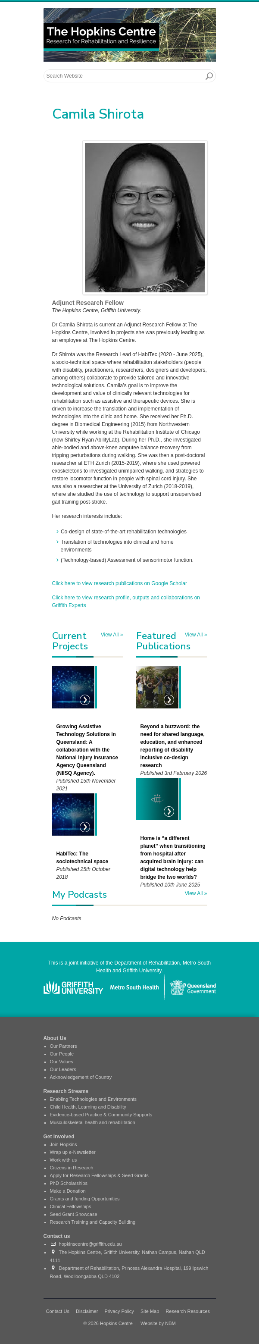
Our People (62, 1053)
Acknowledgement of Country (81, 1077)
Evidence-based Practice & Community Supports (101, 1114)
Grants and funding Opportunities (85, 1198)
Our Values (61, 1061)
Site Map (149, 1311)
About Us (55, 1038)
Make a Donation (68, 1191)
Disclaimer (87, 1311)
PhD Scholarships (68, 1183)
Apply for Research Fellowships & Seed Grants (99, 1175)
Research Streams (66, 1091)
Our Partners (63, 1046)
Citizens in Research (72, 1167)
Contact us (57, 1236)
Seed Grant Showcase (73, 1214)
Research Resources (187, 1311)
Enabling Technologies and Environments (93, 1099)
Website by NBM (158, 1323)
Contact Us (57, 1311)
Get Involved (59, 1137)
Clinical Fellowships (70, 1206)
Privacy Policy (119, 1311)
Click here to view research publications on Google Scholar (119, 583)
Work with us (63, 1159)
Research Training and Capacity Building (93, 1222)
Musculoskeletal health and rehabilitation (92, 1122)
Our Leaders (63, 1069)
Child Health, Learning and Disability (88, 1106)
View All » (112, 635)
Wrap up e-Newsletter (73, 1152)
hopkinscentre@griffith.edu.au (86, 1244)
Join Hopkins (63, 1144)
